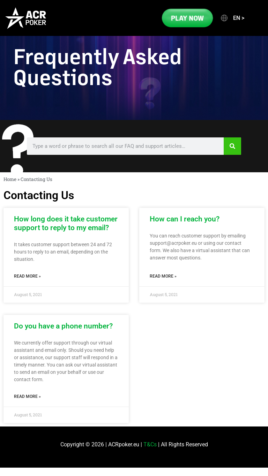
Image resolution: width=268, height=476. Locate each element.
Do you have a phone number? (63, 326)
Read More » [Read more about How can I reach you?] (163, 276)
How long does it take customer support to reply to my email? (66, 223)
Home (9, 179)
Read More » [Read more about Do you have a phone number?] (27, 396)
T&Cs (150, 444)
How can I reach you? (184, 219)
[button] (232, 18)
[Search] (232, 146)
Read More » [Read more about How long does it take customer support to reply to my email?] (27, 276)
